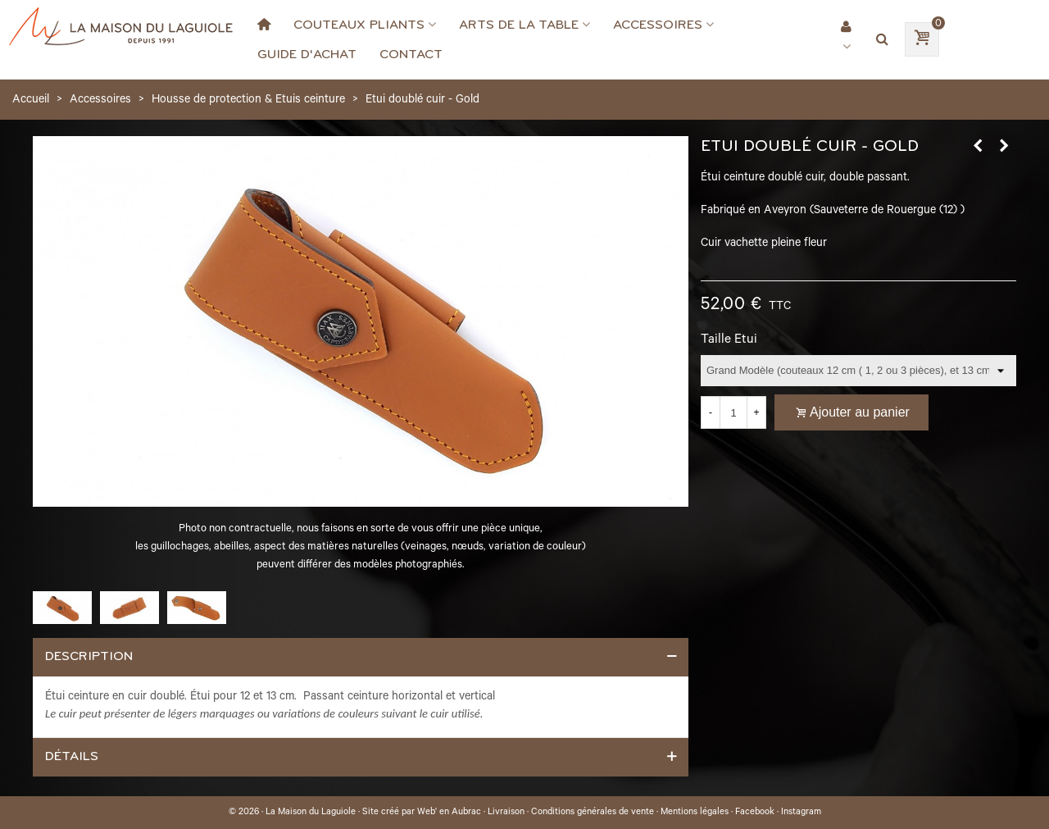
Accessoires (657, 24)
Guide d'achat (306, 54)
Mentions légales (695, 813)
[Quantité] (733, 412)
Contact (411, 54)
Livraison (506, 813)
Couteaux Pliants (359, 24)
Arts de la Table (519, 24)
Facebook (754, 813)
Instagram (801, 813)
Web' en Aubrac (449, 813)
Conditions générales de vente (592, 813)
